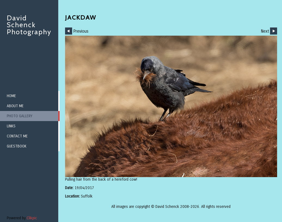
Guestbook (16, 146)
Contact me (17, 136)
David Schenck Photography (29, 25)
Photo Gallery (19, 116)
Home (11, 96)
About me (15, 106)
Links (11, 126)
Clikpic (32, 218)
